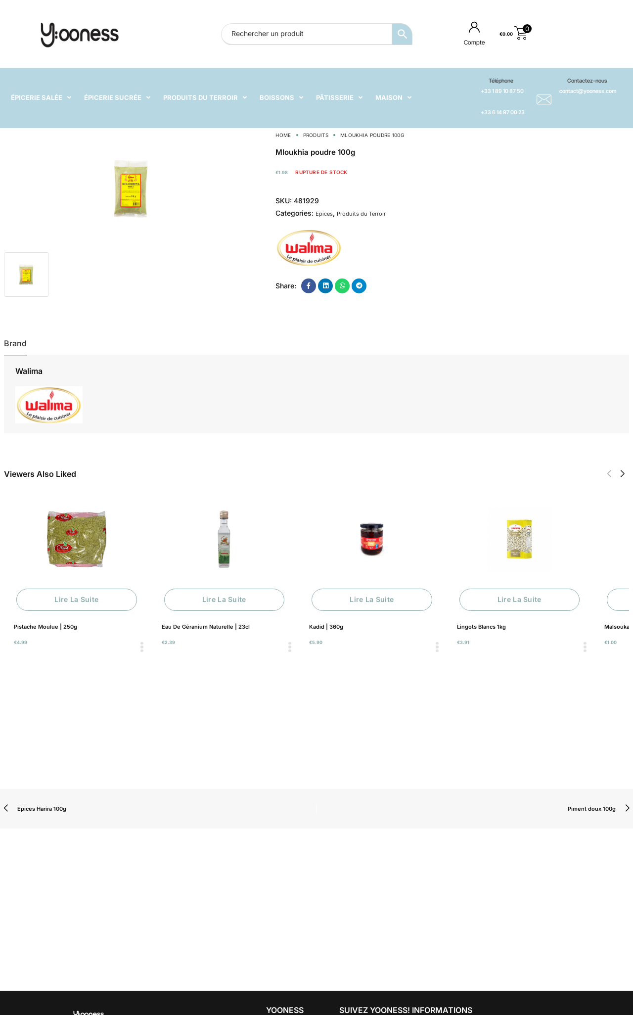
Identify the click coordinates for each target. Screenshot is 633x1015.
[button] (609, 474)
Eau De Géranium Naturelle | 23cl (206, 626)
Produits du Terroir (361, 213)
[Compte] (474, 26)
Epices (324, 213)
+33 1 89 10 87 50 (502, 91)
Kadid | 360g (326, 626)
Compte (474, 42)
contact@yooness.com (587, 91)
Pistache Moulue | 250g (45, 626)
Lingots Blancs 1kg (481, 626)
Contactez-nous (587, 80)
